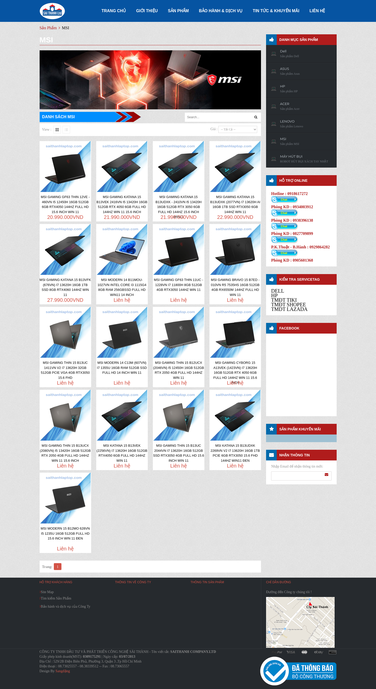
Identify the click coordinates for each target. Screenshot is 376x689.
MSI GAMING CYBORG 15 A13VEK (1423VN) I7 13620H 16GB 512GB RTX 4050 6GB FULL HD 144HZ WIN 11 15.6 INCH (235, 372)
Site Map (47, 592)
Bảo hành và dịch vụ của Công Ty (66, 606)
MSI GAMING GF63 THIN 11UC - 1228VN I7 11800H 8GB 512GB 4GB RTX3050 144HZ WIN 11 (178, 285)
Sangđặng (63, 671)
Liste (66, 129)
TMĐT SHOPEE (288, 304)
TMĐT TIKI (284, 300)
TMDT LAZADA (289, 309)
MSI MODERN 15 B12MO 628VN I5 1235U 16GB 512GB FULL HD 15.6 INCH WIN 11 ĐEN (65, 533)
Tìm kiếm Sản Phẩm (56, 598)
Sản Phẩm (48, 28)
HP (274, 295)
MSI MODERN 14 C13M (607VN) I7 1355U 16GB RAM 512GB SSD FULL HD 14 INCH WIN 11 (122, 368)
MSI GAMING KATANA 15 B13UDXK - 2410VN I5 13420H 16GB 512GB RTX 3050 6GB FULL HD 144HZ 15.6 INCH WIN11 (179, 207)
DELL (277, 291)
